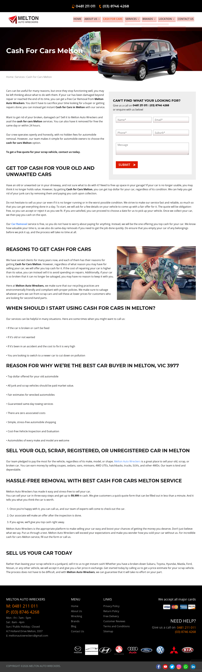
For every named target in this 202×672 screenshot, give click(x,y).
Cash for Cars (124, 19)
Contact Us (77, 631)
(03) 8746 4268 (179, 6)
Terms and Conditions (116, 626)
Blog (73, 626)
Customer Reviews (114, 621)
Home (93, 19)
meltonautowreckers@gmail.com (28, 635)
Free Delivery (111, 616)
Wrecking (76, 616)
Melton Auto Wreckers (127, 461)
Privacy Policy (111, 606)
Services (141, 19)
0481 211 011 (149, 6)
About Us (105, 19)
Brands (155, 19)
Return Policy (111, 611)
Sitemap (108, 631)
